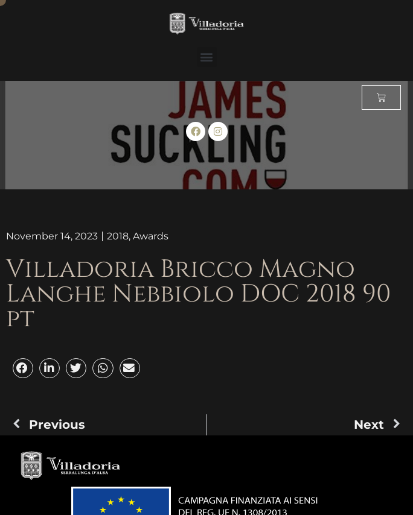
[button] (207, 57)
